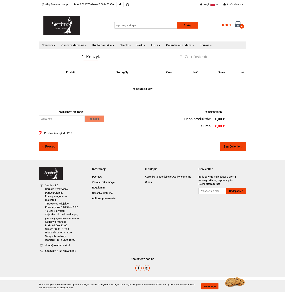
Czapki (125, 45)
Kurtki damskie (103, 45)
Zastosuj (95, 118)
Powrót (48, 146)
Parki (141, 45)
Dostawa (97, 176)
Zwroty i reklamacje (103, 182)
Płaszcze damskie (74, 45)
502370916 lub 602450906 (60, 251)
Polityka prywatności (104, 198)
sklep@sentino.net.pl (57, 245)
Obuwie (206, 45)
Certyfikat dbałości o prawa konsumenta (168, 176)
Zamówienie (233, 146)
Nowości (48, 45)
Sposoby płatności (102, 193)
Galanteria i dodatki (180, 45)
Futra (156, 45)
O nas (148, 182)
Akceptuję (210, 286)
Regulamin (98, 187)
